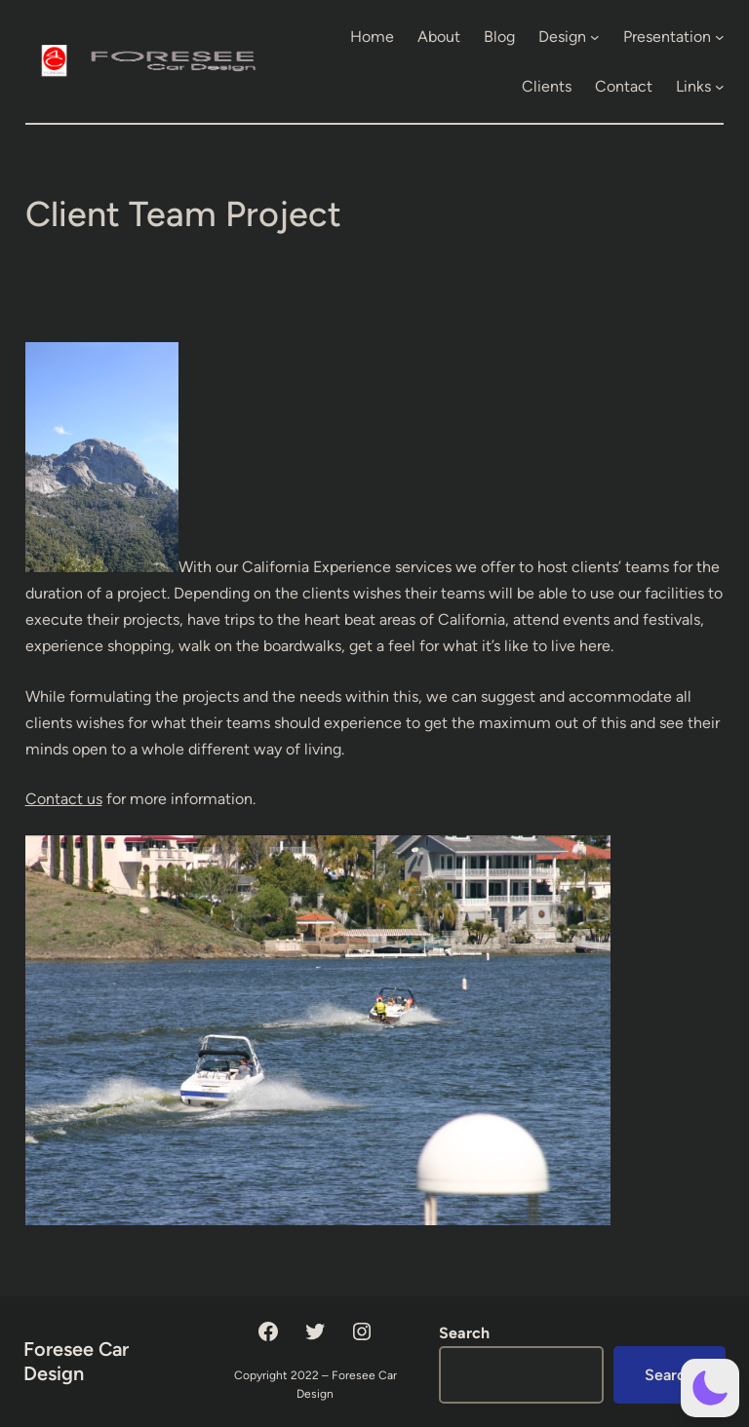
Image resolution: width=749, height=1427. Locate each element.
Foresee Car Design (76, 1361)
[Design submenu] (595, 37)
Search (464, 1333)
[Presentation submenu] (720, 37)
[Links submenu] (720, 87)
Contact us (63, 799)
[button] (710, 1388)
